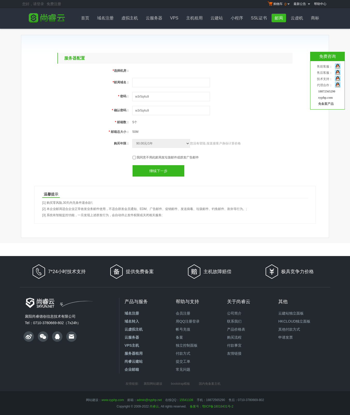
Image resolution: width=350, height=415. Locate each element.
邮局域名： (121, 82)
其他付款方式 (289, 329)
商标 (315, 18)
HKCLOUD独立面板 (294, 321)
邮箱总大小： (119, 132)
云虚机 (297, 18)
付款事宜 (234, 345)
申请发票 (285, 337)
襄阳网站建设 (153, 383)
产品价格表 (236, 329)
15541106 (186, 400)
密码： (123, 96)
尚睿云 (154, 406)
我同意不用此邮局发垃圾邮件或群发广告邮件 (168, 157)
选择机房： (121, 70)
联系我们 (234, 321)
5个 (134, 122)
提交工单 (183, 361)
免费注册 (54, 4)
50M (135, 132)
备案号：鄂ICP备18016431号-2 (211, 406)
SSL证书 (259, 18)
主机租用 (194, 18)
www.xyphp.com (112, 400)
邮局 (279, 18)
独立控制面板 (187, 345)
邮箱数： (122, 122)
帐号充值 (183, 329)
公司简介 (234, 313)
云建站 (216, 18)
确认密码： (120, 110)
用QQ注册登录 (188, 321)
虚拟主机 (129, 18)
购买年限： (121, 143)
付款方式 (183, 353)
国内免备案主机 (210, 383)
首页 (85, 18)
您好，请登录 (33, 4)
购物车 (279, 4)
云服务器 (154, 18)
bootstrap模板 (180, 383)
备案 (179, 337)
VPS (174, 18)
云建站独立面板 (291, 313)
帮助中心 (320, 4)
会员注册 (183, 313)
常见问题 (183, 369)
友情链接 (234, 353)
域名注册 (105, 18)
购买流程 (234, 337)
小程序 (237, 18)
